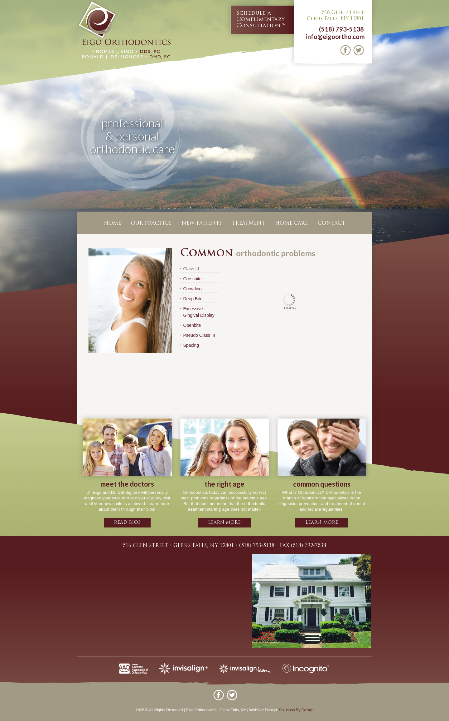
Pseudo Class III (199, 335)
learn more (224, 522)
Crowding (192, 288)
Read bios (127, 522)
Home (112, 223)
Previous (6, 148)
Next (443, 148)
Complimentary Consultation (260, 19)
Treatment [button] (248, 223)
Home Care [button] (291, 223)
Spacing (191, 345)
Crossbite (192, 278)
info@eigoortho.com (335, 36)
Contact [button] (331, 223)
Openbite (192, 325)
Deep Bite (192, 298)
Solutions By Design (296, 710)
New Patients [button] (201, 223)
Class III (191, 268)
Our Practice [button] (151, 223)
